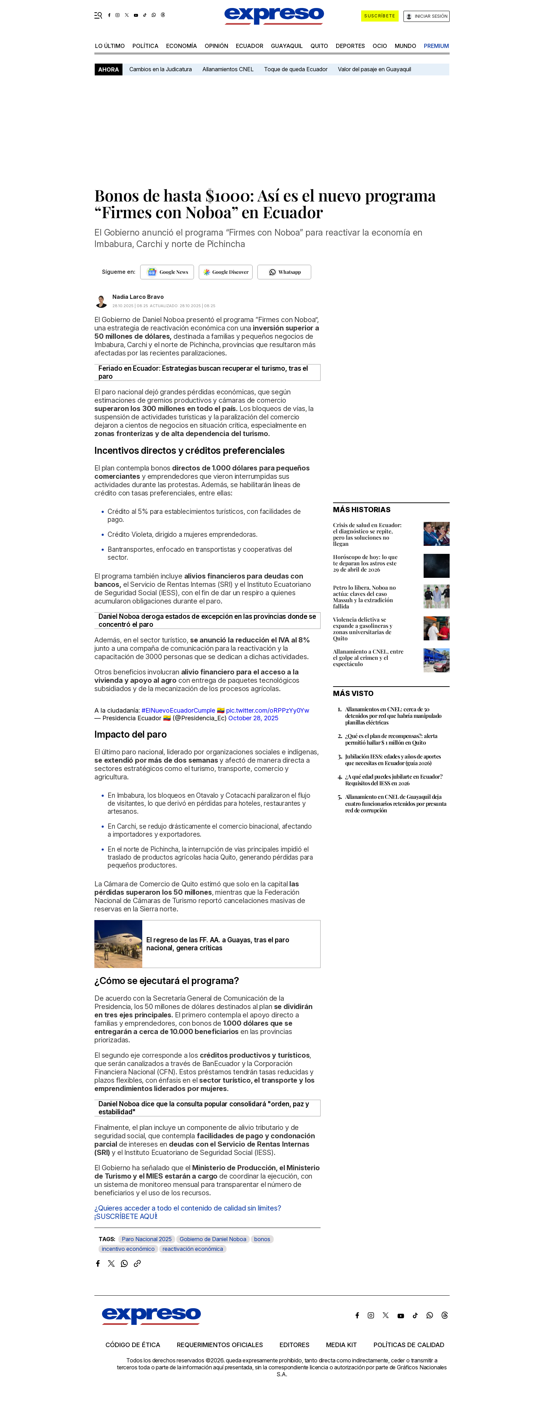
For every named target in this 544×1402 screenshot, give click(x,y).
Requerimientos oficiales (220, 1345)
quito (319, 46)
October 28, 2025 (253, 718)
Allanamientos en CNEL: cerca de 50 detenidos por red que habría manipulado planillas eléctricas (393, 715)
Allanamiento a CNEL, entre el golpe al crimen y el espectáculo (368, 657)
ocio (380, 46)
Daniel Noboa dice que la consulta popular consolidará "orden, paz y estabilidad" (204, 1108)
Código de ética (132, 1345)
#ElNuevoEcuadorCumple (178, 710)
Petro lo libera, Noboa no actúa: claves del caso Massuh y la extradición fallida (364, 597)
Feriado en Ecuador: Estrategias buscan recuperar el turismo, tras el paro (203, 372)
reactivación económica (193, 1248)
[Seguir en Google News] (167, 272)
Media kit (341, 1345)
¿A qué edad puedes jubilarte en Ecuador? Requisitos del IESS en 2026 (393, 780)
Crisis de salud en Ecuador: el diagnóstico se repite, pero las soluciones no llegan (367, 534)
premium (436, 46)
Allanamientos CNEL (228, 69)
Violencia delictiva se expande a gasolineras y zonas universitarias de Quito (362, 629)
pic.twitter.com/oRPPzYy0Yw (267, 710)
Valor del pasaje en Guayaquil (374, 69)
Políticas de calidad (409, 1345)
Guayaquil (287, 46)
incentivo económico (128, 1248)
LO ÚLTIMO (110, 46)
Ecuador (249, 46)
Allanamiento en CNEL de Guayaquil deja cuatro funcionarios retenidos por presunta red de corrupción (396, 803)
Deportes (350, 46)
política (146, 46)
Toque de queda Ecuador (296, 69)
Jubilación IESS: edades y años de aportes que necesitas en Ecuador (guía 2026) (393, 759)
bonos (262, 1239)
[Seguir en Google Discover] (226, 272)
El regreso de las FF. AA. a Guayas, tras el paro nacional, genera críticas (217, 944)
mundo (405, 46)
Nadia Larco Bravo (138, 297)
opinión (216, 46)
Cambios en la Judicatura (160, 69)
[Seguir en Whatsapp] (284, 272)
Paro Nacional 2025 (147, 1239)
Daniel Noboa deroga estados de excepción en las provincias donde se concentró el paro (207, 621)
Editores (294, 1345)
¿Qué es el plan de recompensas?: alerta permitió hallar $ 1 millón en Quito (391, 739)
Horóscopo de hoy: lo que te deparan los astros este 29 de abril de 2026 (365, 563)
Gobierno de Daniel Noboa (213, 1239)
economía (181, 46)
